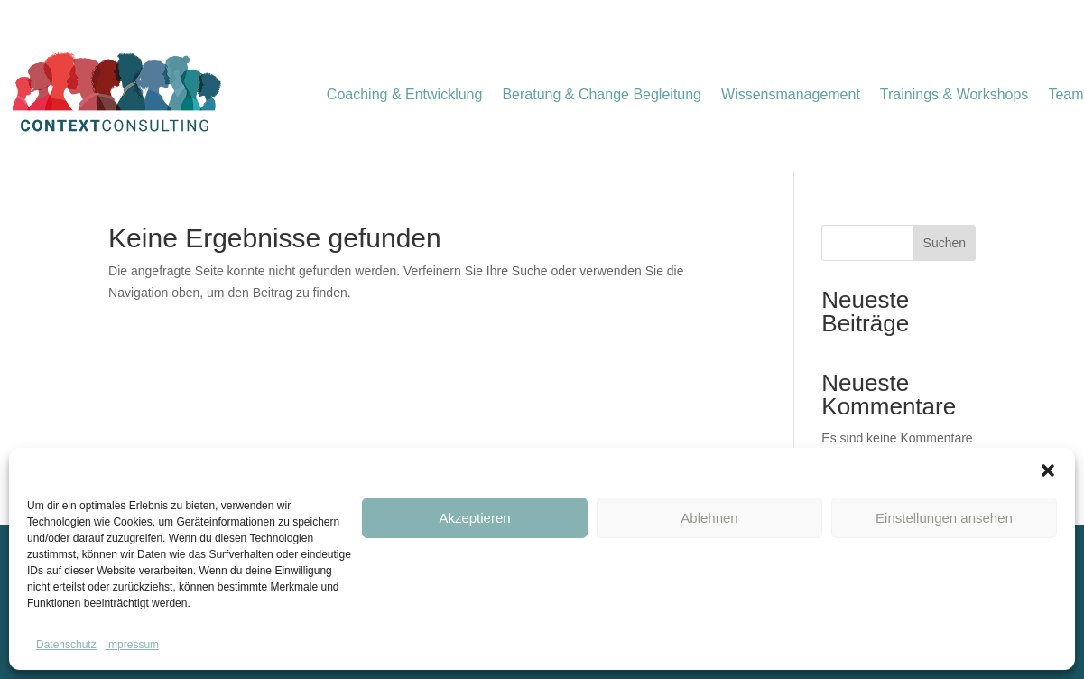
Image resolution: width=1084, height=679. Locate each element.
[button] (1048, 470)
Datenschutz (66, 644)
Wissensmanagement (790, 95)
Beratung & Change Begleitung (601, 95)
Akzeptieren (474, 518)
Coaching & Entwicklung (405, 95)
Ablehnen (709, 518)
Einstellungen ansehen (944, 518)
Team (1065, 95)
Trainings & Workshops (954, 95)
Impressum (132, 644)
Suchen (944, 243)
